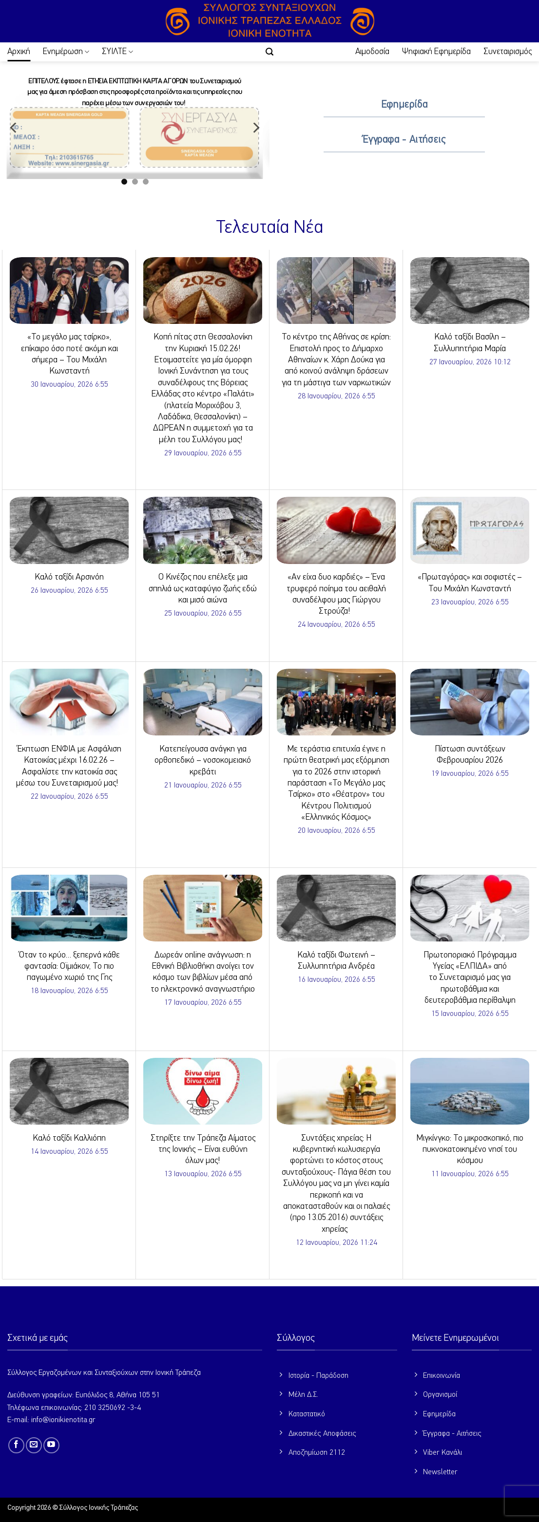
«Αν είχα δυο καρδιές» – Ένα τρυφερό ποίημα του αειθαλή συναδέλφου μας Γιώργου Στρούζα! (336, 594)
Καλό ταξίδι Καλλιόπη (69, 1138)
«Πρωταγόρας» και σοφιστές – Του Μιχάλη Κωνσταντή (470, 583)
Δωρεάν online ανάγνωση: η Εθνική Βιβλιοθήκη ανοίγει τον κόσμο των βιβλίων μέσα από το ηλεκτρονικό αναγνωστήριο (203, 972)
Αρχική (18, 51)
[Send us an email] (34, 1445)
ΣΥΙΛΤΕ (117, 51)
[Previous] (14, 127)
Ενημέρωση (66, 51)
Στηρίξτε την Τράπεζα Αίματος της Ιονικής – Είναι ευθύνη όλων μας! (203, 1149)
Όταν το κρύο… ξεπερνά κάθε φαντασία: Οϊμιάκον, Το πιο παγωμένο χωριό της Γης (69, 966)
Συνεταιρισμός (507, 51)
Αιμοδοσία (372, 51)
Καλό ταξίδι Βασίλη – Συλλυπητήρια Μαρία (470, 343)
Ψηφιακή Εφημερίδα (436, 51)
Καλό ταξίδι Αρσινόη (69, 577)
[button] (269, 51)
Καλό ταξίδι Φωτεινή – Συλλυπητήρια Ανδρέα (336, 961)
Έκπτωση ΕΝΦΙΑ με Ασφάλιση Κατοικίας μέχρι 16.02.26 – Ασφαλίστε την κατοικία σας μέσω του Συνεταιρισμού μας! (69, 766)
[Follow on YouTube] (51, 1445)
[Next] (255, 127)
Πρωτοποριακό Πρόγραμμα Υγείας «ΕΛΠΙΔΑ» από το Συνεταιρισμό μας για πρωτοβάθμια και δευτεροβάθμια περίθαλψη (470, 978)
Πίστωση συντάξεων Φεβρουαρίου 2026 (470, 755)
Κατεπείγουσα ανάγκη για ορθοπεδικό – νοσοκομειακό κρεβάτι (202, 760)
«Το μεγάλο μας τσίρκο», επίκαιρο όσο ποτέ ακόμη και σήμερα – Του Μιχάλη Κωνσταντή (69, 354)
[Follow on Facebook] (16, 1445)
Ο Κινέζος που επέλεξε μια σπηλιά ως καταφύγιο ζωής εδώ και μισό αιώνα (203, 588)
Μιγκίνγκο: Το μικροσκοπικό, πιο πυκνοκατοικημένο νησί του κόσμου (469, 1149)
